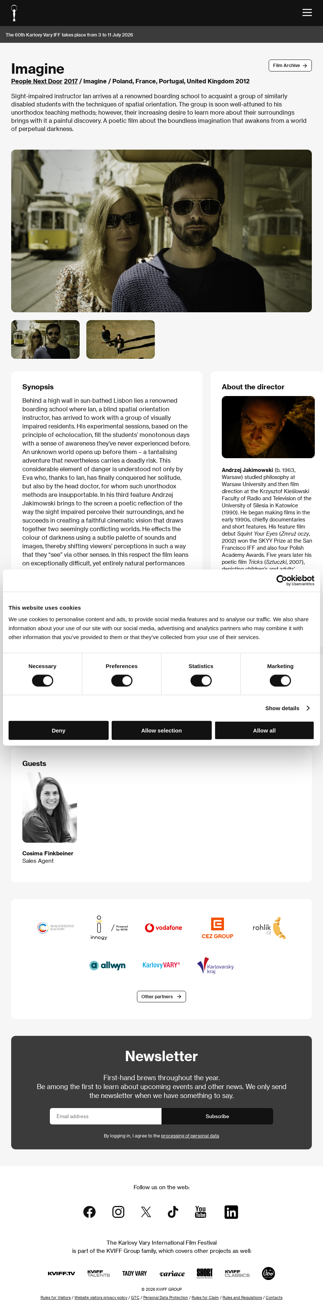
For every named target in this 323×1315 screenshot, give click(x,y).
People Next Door (37, 80)
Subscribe (217, 1116)
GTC (135, 1297)
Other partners (157, 996)
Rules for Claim (205, 1297)
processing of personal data (190, 1135)
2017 (71, 80)
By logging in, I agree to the (161, 1135)
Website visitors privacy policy (100, 1297)
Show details (282, 708)
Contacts (274, 1297)
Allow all (264, 730)
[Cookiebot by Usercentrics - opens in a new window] (281, 580)
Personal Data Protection (165, 1297)
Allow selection (161, 730)
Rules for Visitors (56, 1297)
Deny (58, 730)
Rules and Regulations (242, 1297)
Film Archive (286, 65)
